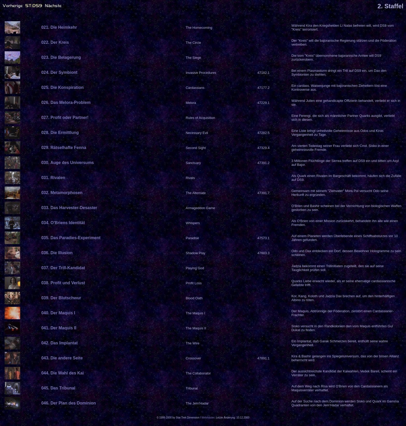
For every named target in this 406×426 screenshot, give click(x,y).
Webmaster (207, 417)
